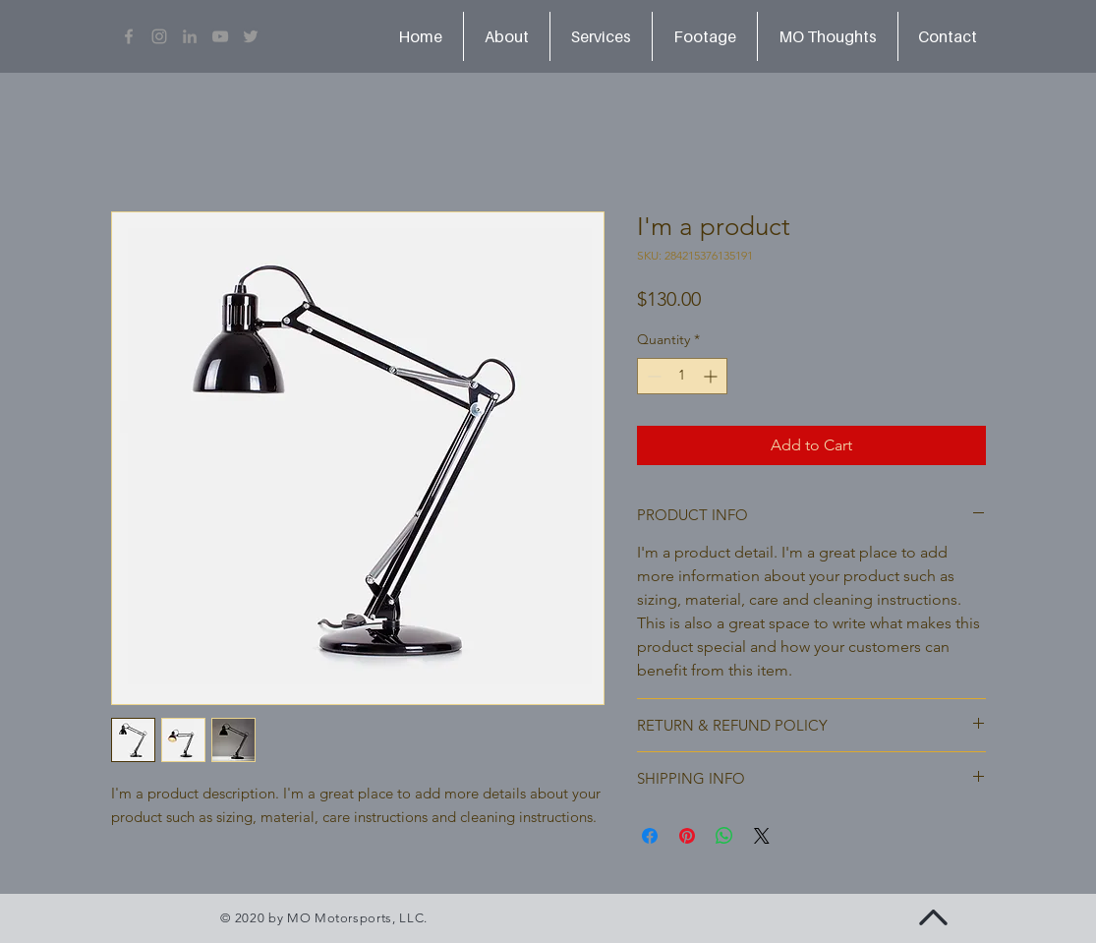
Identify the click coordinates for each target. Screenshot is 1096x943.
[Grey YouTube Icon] (220, 36)
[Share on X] (762, 836)
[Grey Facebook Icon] (129, 36)
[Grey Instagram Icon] (159, 36)
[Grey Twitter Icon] (250, 36)
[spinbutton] (682, 376)
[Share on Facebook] (650, 836)
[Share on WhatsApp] (724, 836)
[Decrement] (652, 376)
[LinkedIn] (190, 36)
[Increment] (712, 376)
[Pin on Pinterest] (687, 836)
